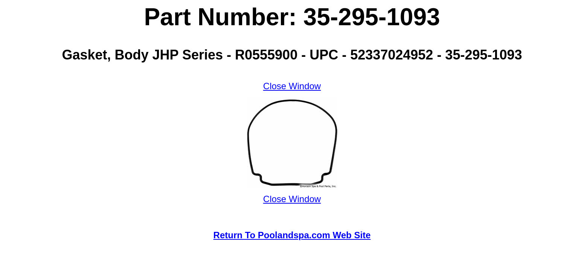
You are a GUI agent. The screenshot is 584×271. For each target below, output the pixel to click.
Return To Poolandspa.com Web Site (292, 235)
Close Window (292, 86)
